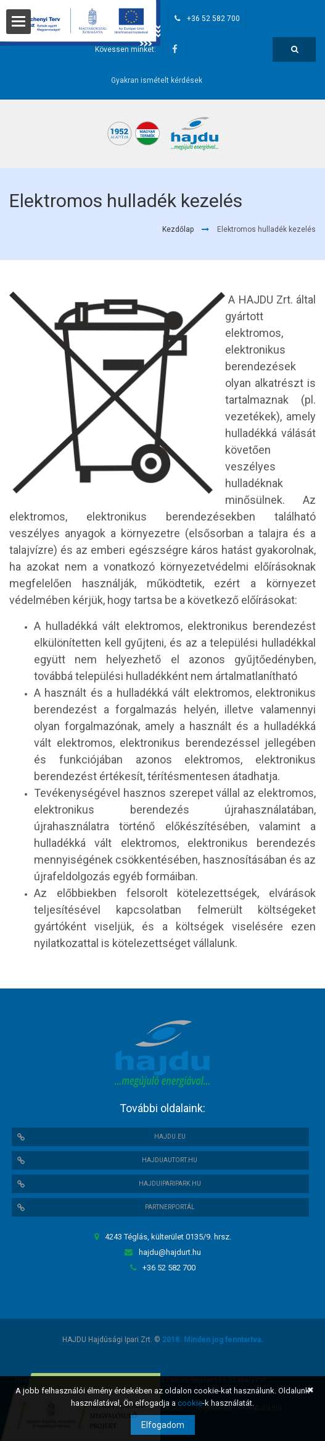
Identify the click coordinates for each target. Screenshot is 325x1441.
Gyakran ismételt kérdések (156, 80)
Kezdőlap (178, 229)
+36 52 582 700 (213, 18)
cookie (190, 1403)
